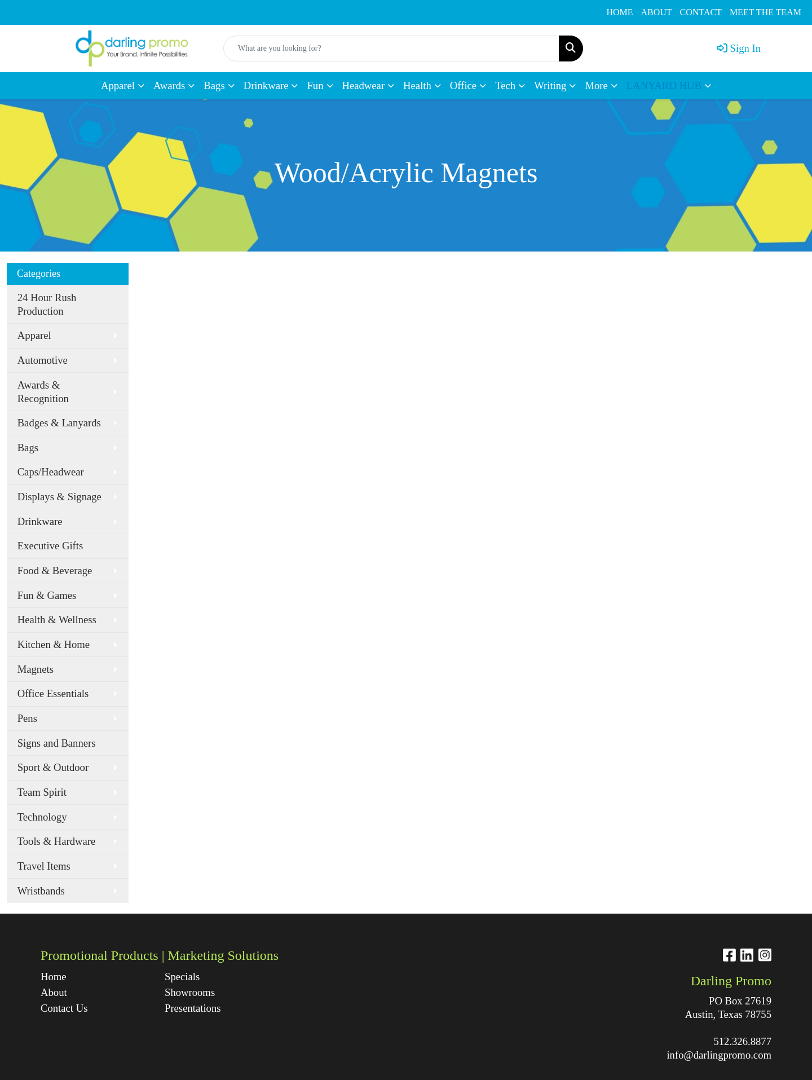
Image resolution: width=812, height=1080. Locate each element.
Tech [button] (505, 85)
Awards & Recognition (43, 391)
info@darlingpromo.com (719, 1055)
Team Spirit (42, 792)
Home (54, 976)
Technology (42, 817)
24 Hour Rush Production (47, 304)
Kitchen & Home (53, 644)
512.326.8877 (742, 1041)
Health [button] (417, 85)
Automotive (42, 360)
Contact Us (64, 1008)
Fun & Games (47, 595)
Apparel (34, 335)
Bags (27, 447)
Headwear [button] (363, 85)
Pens (27, 718)
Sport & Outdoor (53, 767)
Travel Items (43, 866)
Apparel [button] (118, 85)
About (54, 992)
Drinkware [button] (266, 85)
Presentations (193, 1008)
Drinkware (40, 521)
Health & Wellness (56, 619)
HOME (619, 12)
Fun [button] (315, 85)
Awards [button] (169, 85)
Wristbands (41, 891)
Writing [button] (550, 85)
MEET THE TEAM (765, 12)
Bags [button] (214, 85)
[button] (669, 85)
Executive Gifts (50, 546)
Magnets (35, 669)
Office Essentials (53, 693)
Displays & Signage (59, 496)
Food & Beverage (54, 570)
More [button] (596, 85)
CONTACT (701, 12)
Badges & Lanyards (59, 423)
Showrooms (190, 992)
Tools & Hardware (56, 841)
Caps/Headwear (50, 472)
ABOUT (656, 12)
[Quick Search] (391, 48)
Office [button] (463, 85)
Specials (182, 976)
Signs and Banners (56, 743)
